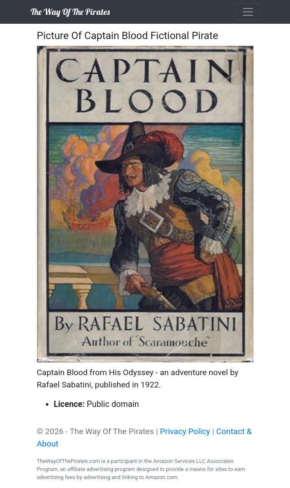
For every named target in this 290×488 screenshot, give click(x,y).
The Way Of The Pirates (70, 11)
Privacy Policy (185, 431)
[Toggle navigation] (248, 11)
